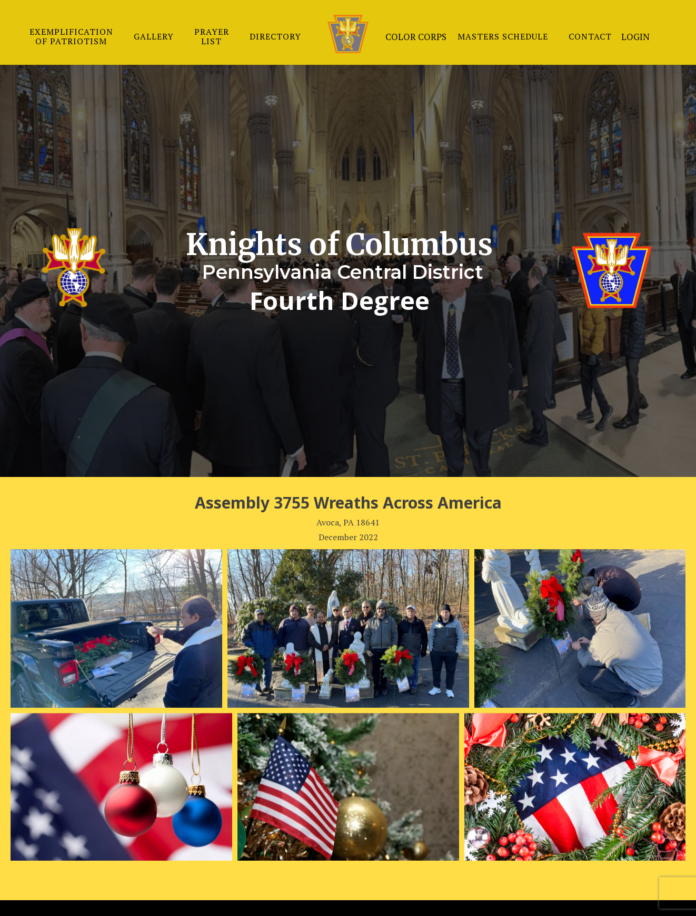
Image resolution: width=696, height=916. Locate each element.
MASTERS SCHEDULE (503, 36)
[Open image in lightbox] (116, 628)
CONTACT (590, 36)
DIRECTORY (275, 36)
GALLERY (154, 36)
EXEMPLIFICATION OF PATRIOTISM (71, 36)
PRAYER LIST (211, 36)
